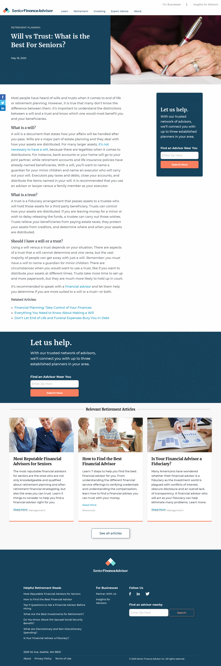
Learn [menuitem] (64, 11)
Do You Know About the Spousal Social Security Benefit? (53, 621)
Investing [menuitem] (99, 11)
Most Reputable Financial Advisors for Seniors (37, 461)
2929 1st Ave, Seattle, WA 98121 (42, 652)
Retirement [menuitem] (81, 11)
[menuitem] (29, 9)
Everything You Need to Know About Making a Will (54, 313)
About (27, 658)
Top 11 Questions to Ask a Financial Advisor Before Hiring (54, 606)
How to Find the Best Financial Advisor (102, 461)
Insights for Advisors (205, 4)
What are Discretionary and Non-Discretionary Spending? (52, 630)
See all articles (110, 533)
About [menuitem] (138, 11)
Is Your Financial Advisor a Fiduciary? (46, 638)
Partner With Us (106, 593)
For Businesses (172, 4)
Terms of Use (63, 658)
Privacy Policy (43, 658)
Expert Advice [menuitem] (119, 11)
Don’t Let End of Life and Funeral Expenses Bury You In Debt (62, 318)
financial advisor (78, 286)
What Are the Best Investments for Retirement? (53, 614)
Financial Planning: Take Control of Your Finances (53, 308)
